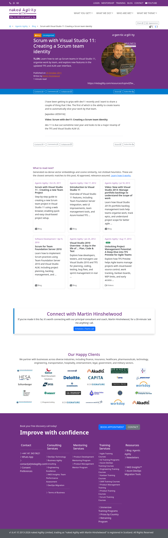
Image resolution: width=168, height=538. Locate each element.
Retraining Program (104, 519)
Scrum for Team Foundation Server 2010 (48, 248)
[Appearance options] (152, 23)
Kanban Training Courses (106, 477)
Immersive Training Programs (108, 509)
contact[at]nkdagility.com (31, 462)
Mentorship (107, 3)
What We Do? (103, 13)
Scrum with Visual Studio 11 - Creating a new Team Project (49, 190)
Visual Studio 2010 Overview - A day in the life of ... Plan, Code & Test (83, 247)
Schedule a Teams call (84, 329)
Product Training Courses (106, 492)
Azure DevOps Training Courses (106, 464)
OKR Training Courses (109, 481)
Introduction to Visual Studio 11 (82, 188)
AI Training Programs (108, 459)
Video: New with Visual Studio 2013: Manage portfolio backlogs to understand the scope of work (118, 193)
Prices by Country (108, 514)
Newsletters (132, 457)
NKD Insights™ (133, 467)
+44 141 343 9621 (30, 453)
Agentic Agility (21, 26)
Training (120, 3)
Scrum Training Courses (106, 498)
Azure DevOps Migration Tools (133, 472)
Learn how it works (121, 175)
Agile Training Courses (105, 455)
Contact (138, 3)
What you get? (82, 13)
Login (96, 3)
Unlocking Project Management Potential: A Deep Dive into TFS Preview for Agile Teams (118, 250)
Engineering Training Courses (108, 470)
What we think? (146, 13)
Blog (130, 3)
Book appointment (112, 427)
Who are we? (124, 13)
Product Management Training (109, 486)
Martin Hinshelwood (51, 76)
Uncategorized (48, 35)
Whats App (26, 456)
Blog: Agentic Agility (132, 452)
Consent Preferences (26, 469)
